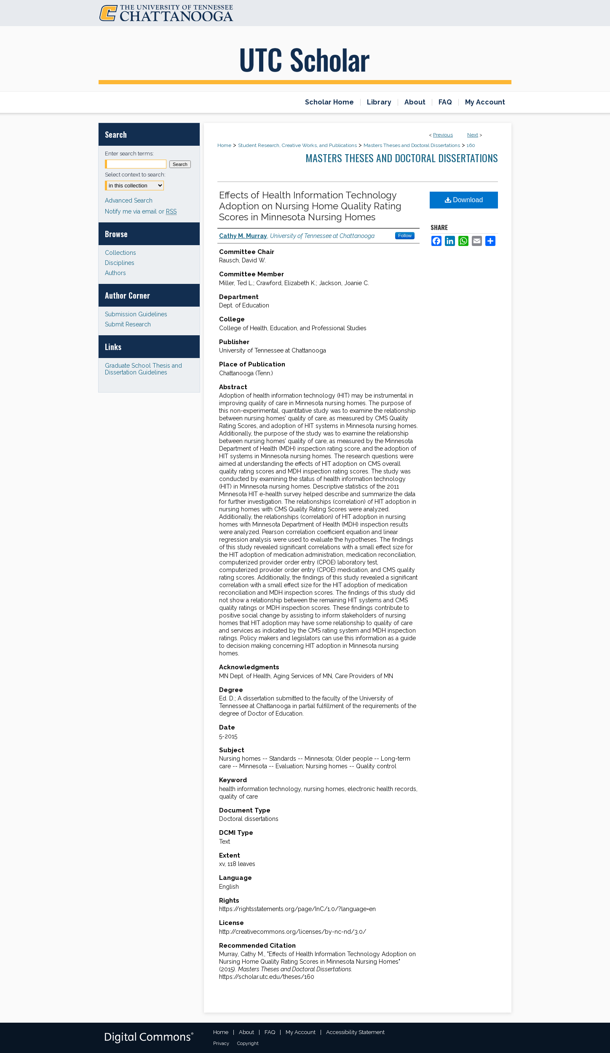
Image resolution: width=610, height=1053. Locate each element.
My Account (301, 1032)
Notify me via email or (141, 211)
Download (464, 199)
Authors (115, 273)
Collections (120, 252)
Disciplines (119, 262)
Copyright (248, 1043)
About (246, 1032)
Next (472, 135)
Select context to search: (135, 174)
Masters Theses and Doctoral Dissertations (412, 145)
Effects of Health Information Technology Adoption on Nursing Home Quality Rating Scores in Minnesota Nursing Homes (310, 206)
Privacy (221, 1043)
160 (471, 145)
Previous (443, 135)
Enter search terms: (129, 153)
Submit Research (128, 324)
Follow (405, 235)
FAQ (270, 1032)
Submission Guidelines (136, 314)
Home (224, 145)
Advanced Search (128, 200)
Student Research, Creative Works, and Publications (297, 145)
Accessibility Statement (355, 1032)
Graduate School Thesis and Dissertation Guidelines (143, 369)
